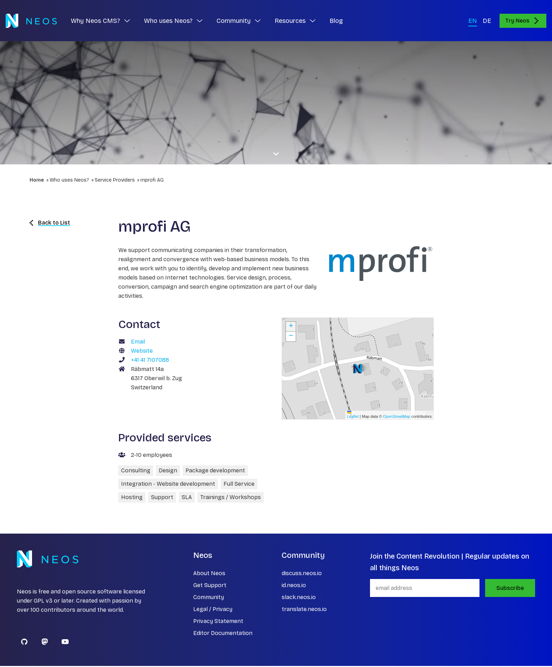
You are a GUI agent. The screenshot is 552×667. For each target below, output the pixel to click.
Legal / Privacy (212, 610)
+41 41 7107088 (150, 361)
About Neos (209, 574)
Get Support (209, 586)
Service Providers (115, 181)
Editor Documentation (222, 634)
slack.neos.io (299, 598)
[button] (357, 370)
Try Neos (523, 21)
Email (138, 342)
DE (487, 21)
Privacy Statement (218, 622)
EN (472, 21)
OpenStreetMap (396, 417)
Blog (336, 21)
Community (208, 598)
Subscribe (510, 589)
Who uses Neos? (69, 181)
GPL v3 (43, 601)
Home (37, 181)
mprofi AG (152, 181)
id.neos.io (294, 586)
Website (142, 351)
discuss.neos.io (302, 574)
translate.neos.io (304, 610)
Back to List (50, 223)
